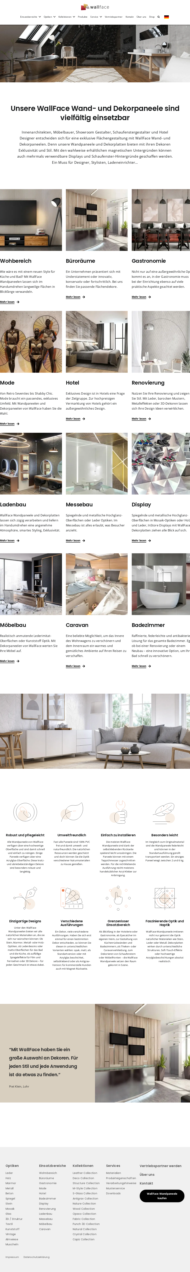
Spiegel (10, 1198)
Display (44, 1203)
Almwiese (12, 1239)
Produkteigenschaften (121, 1178)
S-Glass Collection (85, 1193)
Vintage (11, 1234)
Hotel (42, 1193)
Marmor (11, 1183)
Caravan (45, 1229)
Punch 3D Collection (86, 1224)
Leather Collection (85, 1173)
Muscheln (12, 1244)
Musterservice (115, 1188)
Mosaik (10, 1209)
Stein (9, 1203)
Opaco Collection (84, 1214)
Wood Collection (84, 1209)
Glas (8, 1214)
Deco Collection (83, 1178)
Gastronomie (48, 1183)
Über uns (147, 1174)
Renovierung (47, 1209)
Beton (9, 1193)
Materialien (113, 1173)
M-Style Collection (85, 1188)
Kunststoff (12, 1229)
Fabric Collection (84, 1219)
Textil (9, 1224)
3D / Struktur (14, 1219)
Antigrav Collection (85, 1198)
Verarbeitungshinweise (121, 1183)
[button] (159, 19)
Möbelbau (45, 1224)
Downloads (113, 1193)
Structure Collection (86, 1183)
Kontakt (146, 1183)
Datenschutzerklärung (37, 1257)
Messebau (46, 1219)
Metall (10, 1188)
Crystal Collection (84, 1234)
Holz (8, 1178)
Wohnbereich (48, 1173)
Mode (43, 1188)
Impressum (12, 1257)
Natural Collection (85, 1229)
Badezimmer (47, 1198)
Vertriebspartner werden (161, 1166)
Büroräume (46, 1178)
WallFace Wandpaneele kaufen (162, 1196)
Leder (9, 1173)
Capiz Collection (84, 1239)
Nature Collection (84, 1203)
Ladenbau (45, 1214)
